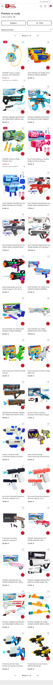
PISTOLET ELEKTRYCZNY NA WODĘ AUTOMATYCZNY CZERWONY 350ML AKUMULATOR (39, 539)
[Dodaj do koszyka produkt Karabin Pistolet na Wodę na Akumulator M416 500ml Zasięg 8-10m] (48, 407)
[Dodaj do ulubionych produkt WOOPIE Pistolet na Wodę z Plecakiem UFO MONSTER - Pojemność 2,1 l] (22, 42)
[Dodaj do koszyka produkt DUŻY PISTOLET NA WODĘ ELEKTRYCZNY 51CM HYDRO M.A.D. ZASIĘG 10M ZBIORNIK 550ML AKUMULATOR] (48, 323)
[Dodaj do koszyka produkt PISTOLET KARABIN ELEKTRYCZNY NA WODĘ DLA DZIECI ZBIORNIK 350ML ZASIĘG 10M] (48, 112)
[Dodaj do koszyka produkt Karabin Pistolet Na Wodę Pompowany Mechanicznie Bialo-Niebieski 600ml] (22, 449)
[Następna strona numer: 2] (37, 35)
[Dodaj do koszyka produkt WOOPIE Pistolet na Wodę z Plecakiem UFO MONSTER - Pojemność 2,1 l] (22, 67)
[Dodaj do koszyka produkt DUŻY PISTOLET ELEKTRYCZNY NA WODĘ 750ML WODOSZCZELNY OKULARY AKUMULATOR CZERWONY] (48, 198)
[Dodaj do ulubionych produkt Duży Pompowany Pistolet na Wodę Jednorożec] (48, 340)
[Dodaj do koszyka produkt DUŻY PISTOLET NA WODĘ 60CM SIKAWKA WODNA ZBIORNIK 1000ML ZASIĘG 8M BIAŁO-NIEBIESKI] (22, 323)
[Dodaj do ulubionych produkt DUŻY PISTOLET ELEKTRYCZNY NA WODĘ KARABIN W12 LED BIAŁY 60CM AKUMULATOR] (48, 214)
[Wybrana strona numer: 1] (26, 35)
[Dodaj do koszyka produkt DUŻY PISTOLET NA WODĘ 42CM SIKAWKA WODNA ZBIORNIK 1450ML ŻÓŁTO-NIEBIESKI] (48, 67)
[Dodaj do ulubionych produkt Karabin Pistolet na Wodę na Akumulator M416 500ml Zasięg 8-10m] (48, 382)
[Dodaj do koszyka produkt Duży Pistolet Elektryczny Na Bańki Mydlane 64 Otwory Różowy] (48, 154)
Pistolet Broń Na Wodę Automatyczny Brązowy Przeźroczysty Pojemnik (9, 539)
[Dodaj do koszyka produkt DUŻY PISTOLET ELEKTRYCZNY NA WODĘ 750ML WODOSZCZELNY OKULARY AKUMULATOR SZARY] (22, 240)
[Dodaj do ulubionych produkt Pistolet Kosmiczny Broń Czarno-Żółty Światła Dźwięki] (48, 633)
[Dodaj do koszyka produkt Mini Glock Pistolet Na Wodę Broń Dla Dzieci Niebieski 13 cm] (22, 491)
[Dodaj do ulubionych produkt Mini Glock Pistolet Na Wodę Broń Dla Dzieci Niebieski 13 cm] (22, 465)
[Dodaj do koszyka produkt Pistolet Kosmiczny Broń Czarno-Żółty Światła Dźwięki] (48, 658)
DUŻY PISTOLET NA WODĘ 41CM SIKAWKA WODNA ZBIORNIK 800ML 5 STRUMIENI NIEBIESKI (38, 288)
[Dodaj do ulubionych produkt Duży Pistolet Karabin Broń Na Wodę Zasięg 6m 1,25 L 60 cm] (22, 256)
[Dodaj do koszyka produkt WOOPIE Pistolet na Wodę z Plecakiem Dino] (22, 154)
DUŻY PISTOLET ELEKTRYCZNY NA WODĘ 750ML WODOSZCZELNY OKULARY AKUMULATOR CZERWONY (39, 204)
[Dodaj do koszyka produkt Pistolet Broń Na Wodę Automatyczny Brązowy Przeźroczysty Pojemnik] (22, 533)
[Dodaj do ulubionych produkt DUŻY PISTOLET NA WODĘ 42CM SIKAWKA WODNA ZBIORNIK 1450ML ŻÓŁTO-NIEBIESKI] (48, 42)
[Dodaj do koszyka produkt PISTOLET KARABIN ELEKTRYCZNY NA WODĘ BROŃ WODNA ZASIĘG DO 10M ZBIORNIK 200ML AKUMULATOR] (22, 112)
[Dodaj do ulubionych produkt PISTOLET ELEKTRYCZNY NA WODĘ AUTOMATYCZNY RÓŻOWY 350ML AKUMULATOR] (22, 549)
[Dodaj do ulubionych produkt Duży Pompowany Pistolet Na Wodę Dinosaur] (22, 340)
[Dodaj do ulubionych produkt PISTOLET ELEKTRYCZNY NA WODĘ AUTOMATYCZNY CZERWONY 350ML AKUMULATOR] (48, 507)
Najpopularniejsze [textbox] (7, 30)
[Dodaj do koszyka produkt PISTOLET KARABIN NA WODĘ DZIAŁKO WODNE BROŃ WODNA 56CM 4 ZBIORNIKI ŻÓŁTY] (48, 617)
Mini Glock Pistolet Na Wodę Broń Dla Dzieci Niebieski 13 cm (13, 497)
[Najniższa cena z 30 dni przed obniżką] (24, 80)
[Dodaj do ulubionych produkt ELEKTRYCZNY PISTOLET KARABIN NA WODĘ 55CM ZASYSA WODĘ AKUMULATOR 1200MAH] (22, 382)
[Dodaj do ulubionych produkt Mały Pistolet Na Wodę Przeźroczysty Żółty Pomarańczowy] (48, 423)
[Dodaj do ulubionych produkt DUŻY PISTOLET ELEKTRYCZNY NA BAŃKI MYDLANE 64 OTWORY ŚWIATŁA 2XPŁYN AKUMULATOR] (22, 172)
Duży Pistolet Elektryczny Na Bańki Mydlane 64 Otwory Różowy (38, 160)
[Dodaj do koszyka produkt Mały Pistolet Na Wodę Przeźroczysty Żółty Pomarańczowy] (48, 449)
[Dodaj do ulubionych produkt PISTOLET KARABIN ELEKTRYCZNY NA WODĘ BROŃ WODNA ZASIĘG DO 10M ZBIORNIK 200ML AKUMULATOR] (22, 86)
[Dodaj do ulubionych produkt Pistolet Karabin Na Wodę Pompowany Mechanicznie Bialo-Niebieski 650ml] (22, 633)
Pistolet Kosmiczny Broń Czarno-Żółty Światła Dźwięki (38, 665)
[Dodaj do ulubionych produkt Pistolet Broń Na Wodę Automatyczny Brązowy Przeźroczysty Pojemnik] (22, 507)
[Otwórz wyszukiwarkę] (41, 6)
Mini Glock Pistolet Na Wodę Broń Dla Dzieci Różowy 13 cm (38, 497)
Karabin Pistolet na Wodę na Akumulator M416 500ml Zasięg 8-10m (38, 414)
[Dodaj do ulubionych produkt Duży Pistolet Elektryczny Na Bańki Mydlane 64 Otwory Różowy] (48, 128)
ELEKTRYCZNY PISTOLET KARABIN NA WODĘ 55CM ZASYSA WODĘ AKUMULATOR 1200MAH (13, 414)
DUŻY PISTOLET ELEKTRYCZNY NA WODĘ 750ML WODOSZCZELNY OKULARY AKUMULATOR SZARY (13, 246)
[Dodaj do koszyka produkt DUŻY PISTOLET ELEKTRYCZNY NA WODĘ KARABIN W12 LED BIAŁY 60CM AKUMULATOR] (48, 240)
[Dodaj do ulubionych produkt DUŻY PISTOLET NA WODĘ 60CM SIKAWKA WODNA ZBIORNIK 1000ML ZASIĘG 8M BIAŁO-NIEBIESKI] (22, 298)
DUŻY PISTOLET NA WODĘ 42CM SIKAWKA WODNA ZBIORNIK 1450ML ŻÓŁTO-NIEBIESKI (38, 74)
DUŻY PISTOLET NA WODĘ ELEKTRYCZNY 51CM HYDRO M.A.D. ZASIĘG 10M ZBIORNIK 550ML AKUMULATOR (37, 330)
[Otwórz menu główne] (2, 6)
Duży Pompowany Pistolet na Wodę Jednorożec (39, 372)
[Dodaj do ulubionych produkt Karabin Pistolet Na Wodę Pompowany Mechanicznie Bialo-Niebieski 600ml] (22, 423)
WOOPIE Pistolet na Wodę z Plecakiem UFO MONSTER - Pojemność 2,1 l (11, 74)
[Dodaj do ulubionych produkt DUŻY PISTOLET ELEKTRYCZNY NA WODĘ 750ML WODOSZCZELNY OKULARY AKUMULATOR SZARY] (22, 214)
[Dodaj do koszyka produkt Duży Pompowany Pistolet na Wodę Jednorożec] (48, 365)
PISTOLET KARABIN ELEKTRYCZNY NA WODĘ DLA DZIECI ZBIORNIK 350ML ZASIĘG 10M (39, 118)
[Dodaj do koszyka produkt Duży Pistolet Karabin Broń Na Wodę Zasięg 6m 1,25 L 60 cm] (22, 282)
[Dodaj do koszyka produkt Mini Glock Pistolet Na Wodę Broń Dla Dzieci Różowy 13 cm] (48, 491)
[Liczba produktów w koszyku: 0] (49, 6)
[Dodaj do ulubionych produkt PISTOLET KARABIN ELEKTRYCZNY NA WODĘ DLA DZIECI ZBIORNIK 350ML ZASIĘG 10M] (48, 86)
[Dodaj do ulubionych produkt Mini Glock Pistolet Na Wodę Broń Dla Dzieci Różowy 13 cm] (48, 465)
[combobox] (26, 30)
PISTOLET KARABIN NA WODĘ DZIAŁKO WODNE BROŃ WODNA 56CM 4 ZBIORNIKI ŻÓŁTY (39, 623)
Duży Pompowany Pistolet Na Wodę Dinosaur (13, 372)
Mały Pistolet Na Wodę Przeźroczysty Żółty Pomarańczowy (38, 456)
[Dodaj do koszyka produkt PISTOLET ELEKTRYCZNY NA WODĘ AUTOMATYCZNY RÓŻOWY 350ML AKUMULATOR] (22, 575)
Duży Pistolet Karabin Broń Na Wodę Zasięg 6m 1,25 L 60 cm (12, 288)
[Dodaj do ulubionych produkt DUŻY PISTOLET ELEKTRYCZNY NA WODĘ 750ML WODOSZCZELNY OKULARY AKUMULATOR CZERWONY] (48, 172)
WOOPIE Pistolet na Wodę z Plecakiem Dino (11, 160)
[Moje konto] (45, 1)
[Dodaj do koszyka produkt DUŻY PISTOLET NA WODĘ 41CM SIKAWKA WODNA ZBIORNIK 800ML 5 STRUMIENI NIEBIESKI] (48, 282)
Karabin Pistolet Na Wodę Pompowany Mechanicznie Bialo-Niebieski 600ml (12, 456)
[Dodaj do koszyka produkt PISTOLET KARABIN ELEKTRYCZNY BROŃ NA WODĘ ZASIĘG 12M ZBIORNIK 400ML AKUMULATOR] (48, 575)
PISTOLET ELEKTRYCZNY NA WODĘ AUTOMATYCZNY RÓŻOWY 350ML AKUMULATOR (13, 581)
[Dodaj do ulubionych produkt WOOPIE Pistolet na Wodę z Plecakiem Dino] (22, 128)
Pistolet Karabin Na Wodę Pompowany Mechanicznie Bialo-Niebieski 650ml (12, 665)
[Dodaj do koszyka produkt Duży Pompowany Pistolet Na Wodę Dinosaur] (22, 365)
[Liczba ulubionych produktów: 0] (45, 6)
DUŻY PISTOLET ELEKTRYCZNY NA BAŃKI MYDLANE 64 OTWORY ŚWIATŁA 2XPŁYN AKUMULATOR (13, 204)
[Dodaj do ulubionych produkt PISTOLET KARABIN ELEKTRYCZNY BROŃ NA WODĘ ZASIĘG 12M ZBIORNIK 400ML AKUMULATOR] (48, 549)
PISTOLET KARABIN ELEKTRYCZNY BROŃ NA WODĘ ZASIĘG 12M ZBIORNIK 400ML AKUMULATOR (39, 581)
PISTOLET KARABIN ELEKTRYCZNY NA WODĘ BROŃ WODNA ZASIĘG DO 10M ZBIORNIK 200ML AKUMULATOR (13, 118)
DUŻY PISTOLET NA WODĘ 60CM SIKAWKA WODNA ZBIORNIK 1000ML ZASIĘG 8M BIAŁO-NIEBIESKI (13, 330)
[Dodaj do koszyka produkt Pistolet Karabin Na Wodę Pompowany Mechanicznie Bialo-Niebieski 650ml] (22, 658)
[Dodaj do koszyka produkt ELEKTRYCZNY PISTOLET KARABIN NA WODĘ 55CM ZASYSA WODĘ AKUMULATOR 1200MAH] (22, 407)
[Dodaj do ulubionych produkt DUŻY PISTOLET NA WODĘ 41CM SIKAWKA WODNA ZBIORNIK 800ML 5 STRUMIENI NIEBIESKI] (48, 256)
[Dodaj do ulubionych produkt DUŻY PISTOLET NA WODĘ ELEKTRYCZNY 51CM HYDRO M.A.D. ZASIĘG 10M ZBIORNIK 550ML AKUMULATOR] (48, 298)
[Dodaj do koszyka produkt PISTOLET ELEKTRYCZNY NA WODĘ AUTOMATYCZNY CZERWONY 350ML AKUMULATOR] (48, 533)
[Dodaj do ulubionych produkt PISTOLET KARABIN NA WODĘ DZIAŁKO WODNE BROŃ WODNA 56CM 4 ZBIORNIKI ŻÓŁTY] (48, 591)
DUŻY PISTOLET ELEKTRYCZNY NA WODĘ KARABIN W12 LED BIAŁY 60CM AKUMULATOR (39, 246)
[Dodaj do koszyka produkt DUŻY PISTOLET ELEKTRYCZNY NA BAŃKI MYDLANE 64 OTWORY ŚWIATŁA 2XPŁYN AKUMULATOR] (22, 198)
